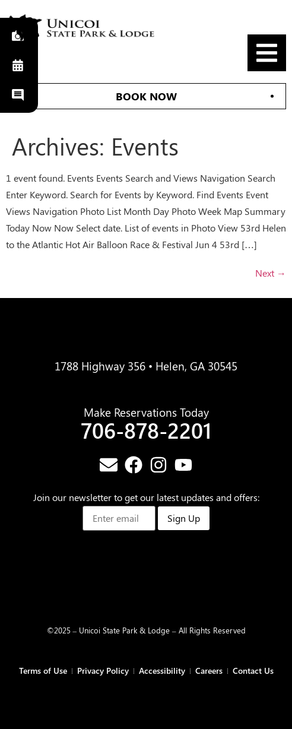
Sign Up (183, 518)
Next (270, 273)
